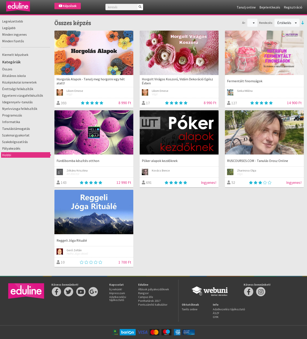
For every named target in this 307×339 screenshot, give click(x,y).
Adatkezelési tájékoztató (117, 298)
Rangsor (143, 293)
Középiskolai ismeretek (19, 82)
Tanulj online (246, 7)
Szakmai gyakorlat (16, 135)
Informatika (11, 122)
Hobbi (6, 155)
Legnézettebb (12, 21)
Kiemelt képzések (15, 54)
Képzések (68, 6)
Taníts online (190, 309)
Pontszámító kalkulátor (153, 304)
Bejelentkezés (269, 7)
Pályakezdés (11, 148)
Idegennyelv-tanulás (17, 102)
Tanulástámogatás (16, 128)
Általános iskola (14, 76)
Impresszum (117, 293)
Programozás (12, 115)
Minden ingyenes (14, 34)
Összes (7, 69)
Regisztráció (293, 7)
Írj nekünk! (115, 289)
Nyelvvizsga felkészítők (19, 108)
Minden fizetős (13, 41)
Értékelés (287, 23)
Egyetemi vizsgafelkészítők (22, 95)
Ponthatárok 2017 (149, 301)
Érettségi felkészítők (17, 89)
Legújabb (9, 28)
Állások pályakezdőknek (153, 289)
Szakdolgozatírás (15, 142)
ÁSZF (216, 313)
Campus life (145, 297)
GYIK (216, 317)
